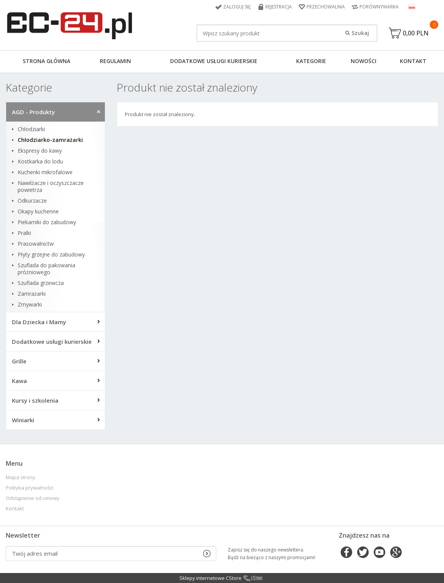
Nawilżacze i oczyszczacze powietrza (51, 186)
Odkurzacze (32, 200)
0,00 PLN (416, 33)
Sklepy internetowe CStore (210, 578)
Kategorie (311, 61)
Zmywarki (30, 304)
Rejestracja (278, 6)
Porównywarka (379, 6)
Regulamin (115, 61)
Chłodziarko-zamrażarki (50, 140)
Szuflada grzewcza (41, 283)
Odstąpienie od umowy (33, 498)
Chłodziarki (31, 129)
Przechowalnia (325, 6)
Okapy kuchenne (38, 211)
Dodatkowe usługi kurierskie (213, 61)
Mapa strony (20, 477)
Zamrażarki (32, 293)
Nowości (363, 61)
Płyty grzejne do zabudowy (51, 254)
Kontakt (413, 61)
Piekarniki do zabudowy (47, 222)
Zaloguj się (237, 6)
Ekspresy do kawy (40, 150)
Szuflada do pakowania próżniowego (46, 269)
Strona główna (46, 61)
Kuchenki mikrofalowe (45, 172)
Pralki (24, 233)
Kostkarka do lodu (40, 161)
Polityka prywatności (29, 488)
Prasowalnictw (36, 243)
